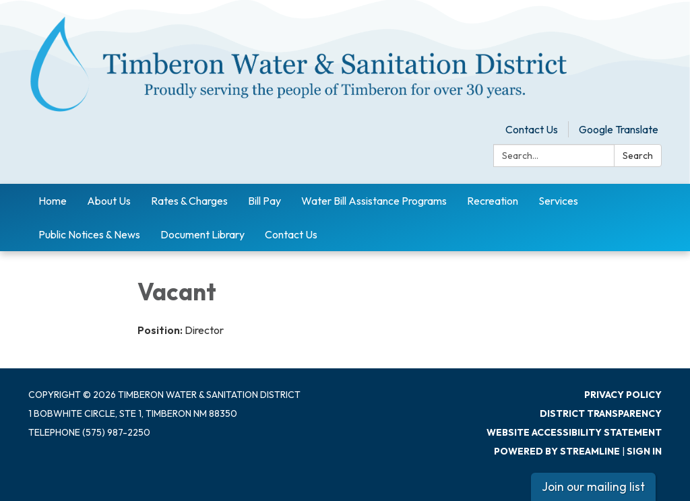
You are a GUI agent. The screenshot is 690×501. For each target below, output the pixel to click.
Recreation (492, 200)
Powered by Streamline (557, 451)
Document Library (202, 234)
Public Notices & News (89, 234)
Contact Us (531, 129)
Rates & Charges (189, 200)
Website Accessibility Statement (574, 432)
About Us (109, 200)
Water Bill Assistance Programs (374, 200)
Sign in (644, 451)
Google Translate (618, 129)
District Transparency (601, 413)
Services (558, 200)
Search (638, 155)
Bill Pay (264, 200)
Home (52, 200)
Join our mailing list (593, 486)
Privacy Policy (623, 395)
